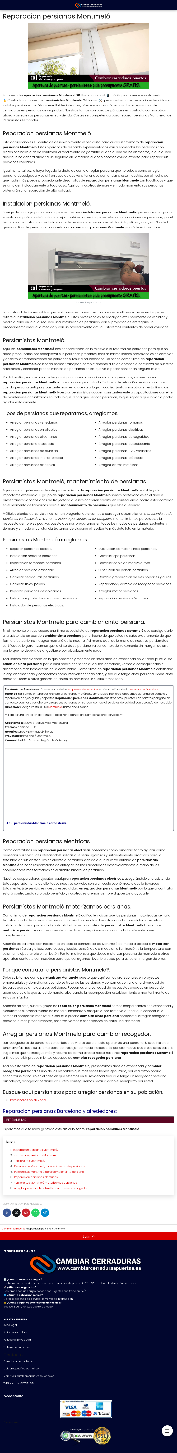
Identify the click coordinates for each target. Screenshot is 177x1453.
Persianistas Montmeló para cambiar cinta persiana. (49, 1172)
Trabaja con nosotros (16, 1347)
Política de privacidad (17, 1339)
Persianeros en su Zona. (28, 1100)
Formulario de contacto (18, 1361)
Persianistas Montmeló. (29, 1161)
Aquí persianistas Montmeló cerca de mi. (36, 823)
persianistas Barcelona (144, 689)
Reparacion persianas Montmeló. (35, 1150)
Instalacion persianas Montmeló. (36, 1155)
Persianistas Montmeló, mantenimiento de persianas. (49, 1166)
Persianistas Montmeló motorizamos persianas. (45, 1183)
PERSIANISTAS (16, 1120)
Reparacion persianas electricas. (36, 1177)
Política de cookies (15, 1332)
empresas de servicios (83, 689)
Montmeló (55, 707)
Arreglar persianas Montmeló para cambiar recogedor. (51, 1188)
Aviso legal (10, 1325)
